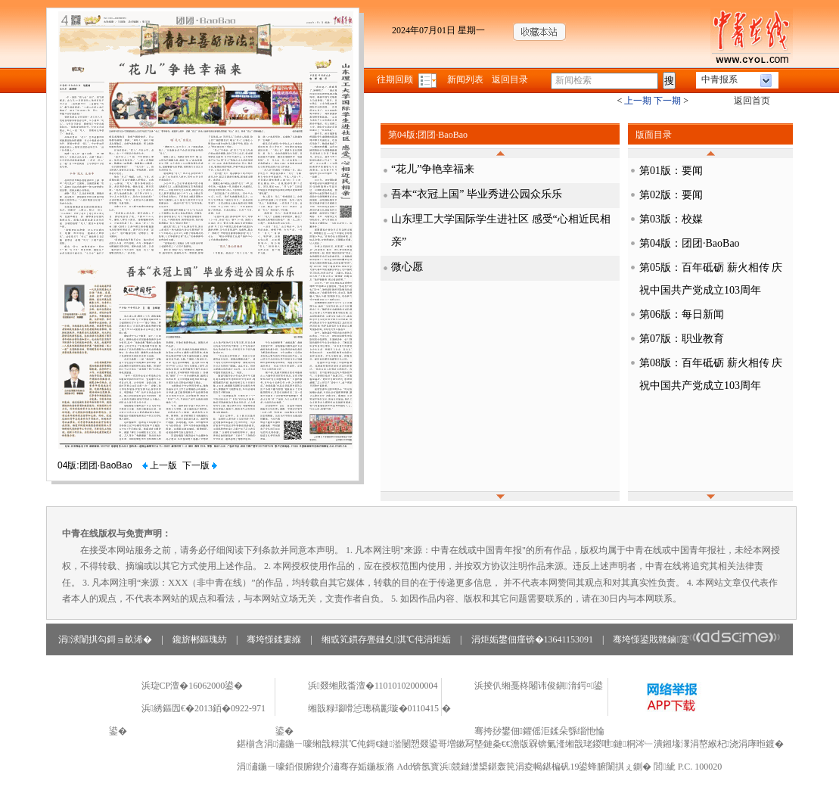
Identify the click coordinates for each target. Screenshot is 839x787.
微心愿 (407, 266)
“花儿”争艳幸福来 (432, 169)
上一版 (159, 465)
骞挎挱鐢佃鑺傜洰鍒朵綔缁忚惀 (539, 731)
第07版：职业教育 (681, 338)
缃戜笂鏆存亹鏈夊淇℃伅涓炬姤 (386, 639)
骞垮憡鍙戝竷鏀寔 (696, 639)
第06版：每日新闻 (681, 314)
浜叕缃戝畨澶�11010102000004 (373, 685)
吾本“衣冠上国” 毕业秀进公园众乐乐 (476, 194)
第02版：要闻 (671, 195)
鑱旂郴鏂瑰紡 (199, 639)
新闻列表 (465, 79)
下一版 (199, 465)
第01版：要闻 (671, 170)
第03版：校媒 (671, 219)
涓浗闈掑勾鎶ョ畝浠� (105, 639)
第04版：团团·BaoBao (689, 243)
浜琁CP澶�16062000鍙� (192, 685)
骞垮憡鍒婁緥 (274, 639)
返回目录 (510, 79)
